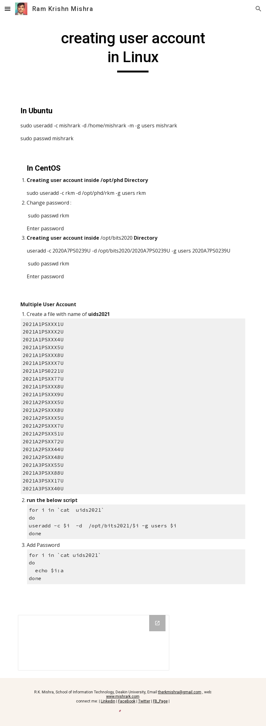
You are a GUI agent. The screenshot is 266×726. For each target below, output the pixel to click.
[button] (7, 8)
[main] (133, 50)
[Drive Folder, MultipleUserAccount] (93, 642)
